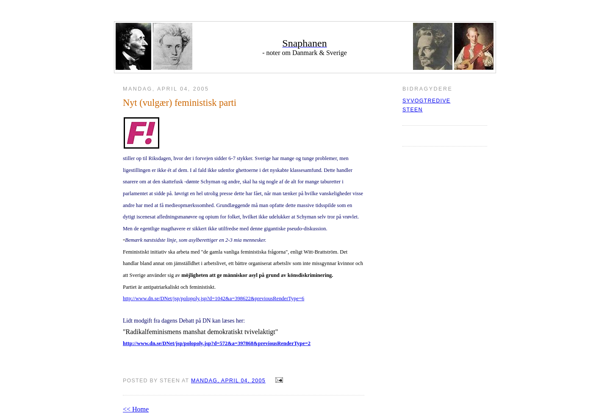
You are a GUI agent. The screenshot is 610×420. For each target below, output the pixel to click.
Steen (412, 110)
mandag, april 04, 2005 (228, 381)
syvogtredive (426, 101)
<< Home (136, 409)
